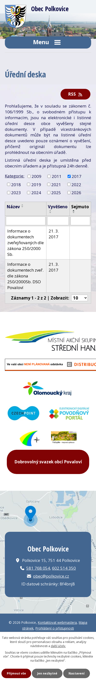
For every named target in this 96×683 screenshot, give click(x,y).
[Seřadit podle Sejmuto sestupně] (74, 213)
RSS (75, 94)
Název (13, 206)
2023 (16, 192)
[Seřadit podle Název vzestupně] (22, 205)
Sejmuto (80, 206)
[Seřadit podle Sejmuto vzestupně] (74, 211)
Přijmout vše (16, 673)
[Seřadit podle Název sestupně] (22, 207)
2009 (36, 176)
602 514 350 (64, 568)
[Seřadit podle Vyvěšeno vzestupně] (50, 211)
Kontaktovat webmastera (57, 622)
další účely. (58, 646)
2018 (16, 184)
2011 (56, 176)
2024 (36, 192)
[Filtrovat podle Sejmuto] (80, 221)
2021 (56, 184)
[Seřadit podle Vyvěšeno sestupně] (50, 213)
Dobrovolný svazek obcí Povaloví (48, 462)
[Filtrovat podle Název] (25, 221)
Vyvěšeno (58, 206)
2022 (76, 184)
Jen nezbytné (47, 673)
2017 (76, 176)
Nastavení (77, 673)
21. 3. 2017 (54, 234)
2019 (36, 184)
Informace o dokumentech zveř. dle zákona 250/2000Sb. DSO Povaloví (25, 275)
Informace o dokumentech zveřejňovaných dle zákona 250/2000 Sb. (25, 242)
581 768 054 (38, 568)
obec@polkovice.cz (51, 576)
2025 (56, 192)
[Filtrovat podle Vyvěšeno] (58, 221)
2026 (76, 192)
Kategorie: (14, 176)
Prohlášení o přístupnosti (54, 628)
